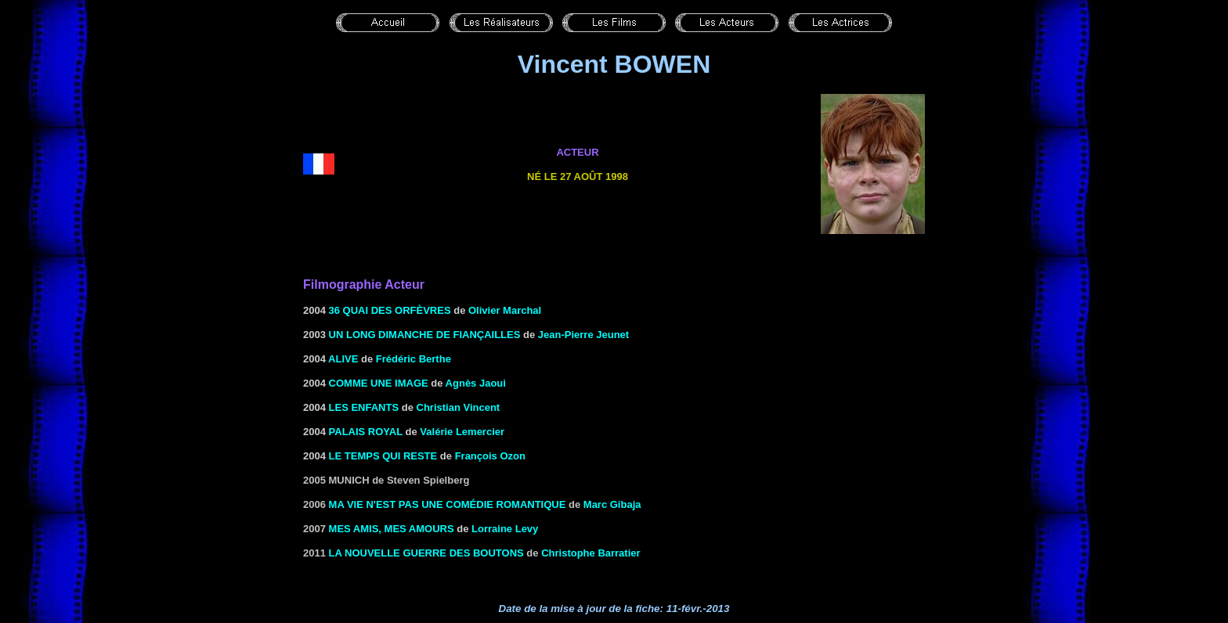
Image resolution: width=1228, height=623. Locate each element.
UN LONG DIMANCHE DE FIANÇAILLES (425, 334)
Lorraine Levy (504, 529)
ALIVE (343, 359)
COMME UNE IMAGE (378, 383)
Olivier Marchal (504, 310)
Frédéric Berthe (413, 359)
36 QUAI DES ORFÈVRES (390, 310)
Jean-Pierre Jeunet (583, 334)
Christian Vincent (458, 407)
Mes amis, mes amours (391, 529)
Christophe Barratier (590, 553)
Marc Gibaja (612, 504)
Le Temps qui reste (383, 456)
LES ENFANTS (364, 407)
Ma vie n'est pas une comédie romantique (447, 504)
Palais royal (366, 432)
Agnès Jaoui (476, 383)
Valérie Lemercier (462, 432)
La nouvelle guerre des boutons (426, 553)
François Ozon (490, 456)
